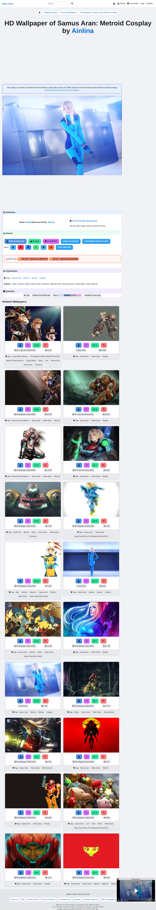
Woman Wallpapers (69, 13)
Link (46, 360)
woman (34, 278)
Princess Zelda (23, 284)
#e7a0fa (79, 295)
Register (149, 3)
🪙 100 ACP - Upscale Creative (33, 259)
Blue (17, 592)
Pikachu (53, 592)
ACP (10, 259)
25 (37, 701)
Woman (99, 592)
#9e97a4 (73, 295)
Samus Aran (16, 278)
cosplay (42, 278)
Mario (41, 360)
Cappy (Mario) (31, 360)
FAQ (22, 899)
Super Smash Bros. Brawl (39, 596)
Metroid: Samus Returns (14, 360)
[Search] (72, 3)
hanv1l (51, 222)
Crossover (38, 365)
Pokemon (33, 592)
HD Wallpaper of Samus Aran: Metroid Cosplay (98, 13)
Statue (76, 712)
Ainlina (83, 30)
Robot (34, 532)
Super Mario (80, 284)
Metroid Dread (47, 768)
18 (95, 409)
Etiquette (77, 899)
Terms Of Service (48, 899)
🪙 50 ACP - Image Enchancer (64, 259)
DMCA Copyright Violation (111, 899)
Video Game (35, 284)
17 (37, 465)
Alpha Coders (7, 4)
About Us (14, 899)
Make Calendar (70, 241)
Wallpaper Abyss (50, 13)
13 (95, 581)
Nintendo (45, 284)
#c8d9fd (61, 295)
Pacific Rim (17, 532)
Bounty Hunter (68, 284)
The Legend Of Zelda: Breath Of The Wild (44, 356)
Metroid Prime (56, 284)
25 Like (34, 241)
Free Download (15, 241)
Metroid (26, 278)
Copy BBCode (64, 247)
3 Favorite (51, 241)
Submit (121, 3)
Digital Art (105, 884)
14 (37, 581)
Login (142, 3)
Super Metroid (92, 284)
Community (132, 3)
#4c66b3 (67, 295)
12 (95, 521)
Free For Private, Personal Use (84, 221)
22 (37, 409)
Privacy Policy (33, 899)
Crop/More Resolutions (96, 241)
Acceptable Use (64, 899)
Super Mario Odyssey (19, 356)
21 (37, 345)
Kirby (93, 824)
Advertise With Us (91, 899)
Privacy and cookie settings (134, 899)
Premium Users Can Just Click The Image (62, 90)
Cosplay (108, 592)
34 (95, 345)
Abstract (114, 884)
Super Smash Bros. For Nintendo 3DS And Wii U (91, 536)
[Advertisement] (62, 192)
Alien (14, 284)
